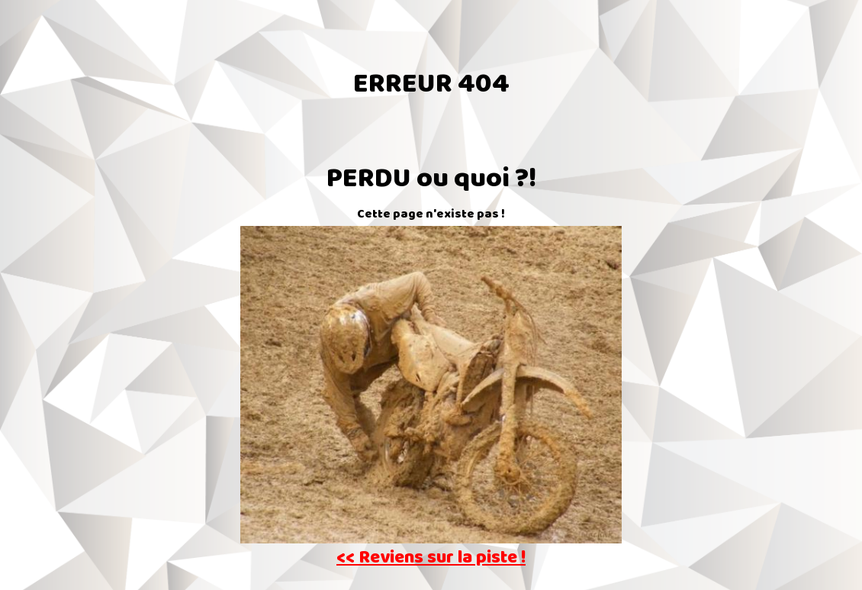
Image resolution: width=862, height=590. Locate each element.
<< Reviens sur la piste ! (431, 559)
